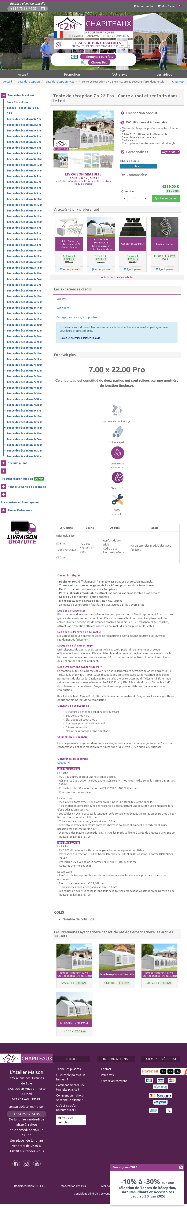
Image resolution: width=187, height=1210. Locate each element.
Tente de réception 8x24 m (25, 439)
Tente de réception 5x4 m (24, 227)
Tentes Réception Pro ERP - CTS (25, 110)
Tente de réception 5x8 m (24, 244)
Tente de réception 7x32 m (25, 399)
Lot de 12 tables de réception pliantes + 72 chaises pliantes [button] (69, 244)
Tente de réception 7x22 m (60, 81)
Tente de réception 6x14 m (25, 307)
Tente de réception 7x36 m (25, 404)
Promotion (72, 74)
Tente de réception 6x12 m (25, 301)
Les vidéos (164, 74)
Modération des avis (73, 1185)
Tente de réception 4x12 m (25, 204)
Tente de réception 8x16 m (25, 427)
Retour (179, 81)
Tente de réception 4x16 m (25, 216)
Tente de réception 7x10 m (25, 353)
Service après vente (114, 1081)
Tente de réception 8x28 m (25, 444)
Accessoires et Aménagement (21, 502)
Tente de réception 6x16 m (25, 313)
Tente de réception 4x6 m (24, 187)
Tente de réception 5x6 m (24, 239)
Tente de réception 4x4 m (24, 176)
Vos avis (61, 298)
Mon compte (143, 6)
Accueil (23, 74)
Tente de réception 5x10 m (25, 250)
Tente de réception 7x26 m (25, 381)
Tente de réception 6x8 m (24, 290)
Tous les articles (65, 1120)
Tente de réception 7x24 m (25, 376)
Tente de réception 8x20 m (25, 433)
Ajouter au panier (165, 198)
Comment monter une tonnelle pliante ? (70, 1087)
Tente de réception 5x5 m (24, 233)
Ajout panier (69, 269)
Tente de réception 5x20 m (25, 273)
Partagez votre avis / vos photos (76, 317)
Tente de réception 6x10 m (25, 296)
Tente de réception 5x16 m (25, 267)
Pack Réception (17, 102)
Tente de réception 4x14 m (25, 210)
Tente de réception (28, 81)
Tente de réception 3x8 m (24, 147)
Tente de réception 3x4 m (24, 130)
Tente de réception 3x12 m (25, 164)
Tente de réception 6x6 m (24, 284)
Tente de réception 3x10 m (25, 158)
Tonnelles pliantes (68, 1069)
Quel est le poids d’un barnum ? (70, 1077)
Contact (106, 1069)
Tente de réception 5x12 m (25, 256)
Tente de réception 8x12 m (25, 421)
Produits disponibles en (22, 479)
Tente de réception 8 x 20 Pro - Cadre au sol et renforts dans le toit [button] (74, 974)
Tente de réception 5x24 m (25, 279)
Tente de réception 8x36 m (25, 456)
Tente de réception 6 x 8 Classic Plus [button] (117, 974)
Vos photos (63, 307)
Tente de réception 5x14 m (25, 261)
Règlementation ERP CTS (29, 1185)
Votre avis (119, 74)
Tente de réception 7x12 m (25, 359)
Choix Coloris (129, 160)
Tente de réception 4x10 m (25, 199)
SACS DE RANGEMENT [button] (132, 244)
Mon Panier (170, 6)
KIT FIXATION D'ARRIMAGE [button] (100, 244)
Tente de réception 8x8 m (24, 410)
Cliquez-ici (63, 762)
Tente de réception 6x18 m (25, 319)
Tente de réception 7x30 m (25, 393)
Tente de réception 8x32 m (25, 450)
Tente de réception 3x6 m (24, 141)
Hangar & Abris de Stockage (27, 486)
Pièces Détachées (20, 510)
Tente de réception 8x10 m (25, 416)
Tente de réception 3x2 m (24, 118)
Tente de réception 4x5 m (24, 181)
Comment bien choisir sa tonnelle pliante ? (70, 1098)
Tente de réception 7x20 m (25, 364)
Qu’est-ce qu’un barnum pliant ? (66, 1108)
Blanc (138, 166)
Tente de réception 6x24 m (25, 336)
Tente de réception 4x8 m (24, 193)
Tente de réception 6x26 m (25, 341)
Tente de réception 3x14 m (25, 170)
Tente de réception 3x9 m (24, 153)
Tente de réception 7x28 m (25, 387)
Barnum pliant (17, 462)
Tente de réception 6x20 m (25, 324)
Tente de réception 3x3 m (24, 124)
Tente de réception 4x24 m (25, 221)
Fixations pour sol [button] (164, 244)
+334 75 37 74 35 (24, 8)
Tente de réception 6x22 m (25, 330)
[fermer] (181, 1167)
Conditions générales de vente (92, 1193)
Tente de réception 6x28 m (25, 347)
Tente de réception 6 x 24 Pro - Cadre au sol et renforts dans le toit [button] (159, 974)
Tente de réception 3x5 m (24, 136)
